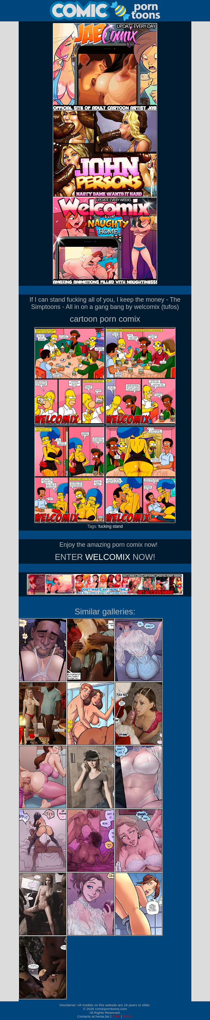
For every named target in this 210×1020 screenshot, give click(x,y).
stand (118, 526)
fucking (105, 526)
